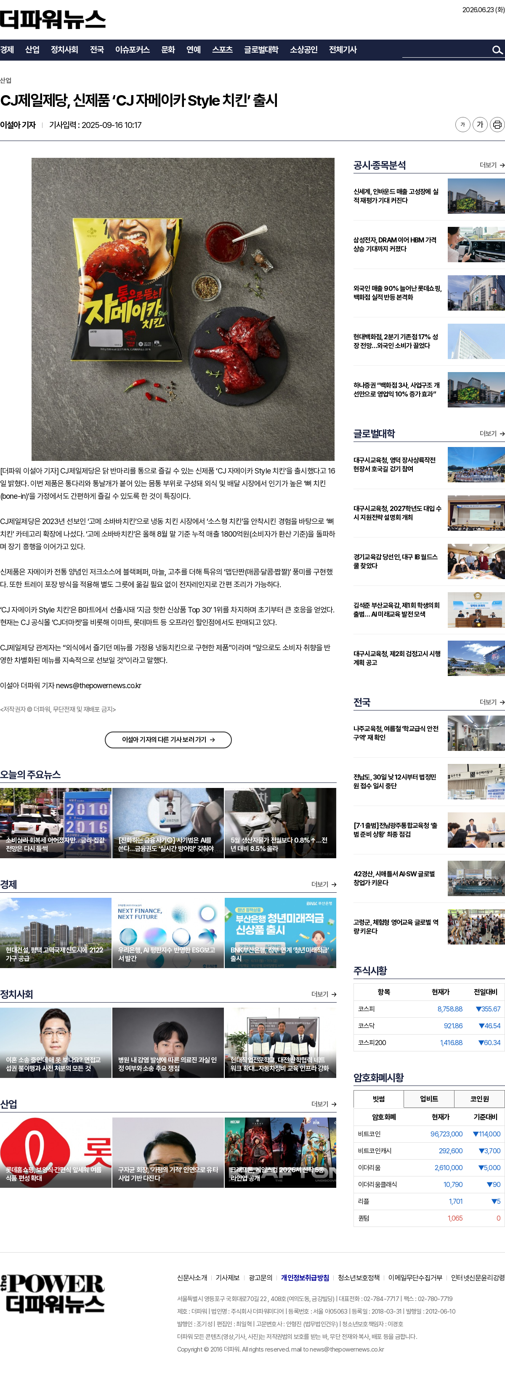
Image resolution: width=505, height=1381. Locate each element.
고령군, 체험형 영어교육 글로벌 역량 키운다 (396, 926)
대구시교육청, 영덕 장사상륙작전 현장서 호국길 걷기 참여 (394, 464)
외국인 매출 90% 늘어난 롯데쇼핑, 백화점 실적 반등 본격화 (397, 293)
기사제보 (228, 1278)
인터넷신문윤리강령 (478, 1278)
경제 (6, 50)
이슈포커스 (132, 50)
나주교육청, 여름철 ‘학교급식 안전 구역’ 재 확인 (396, 733)
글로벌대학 (261, 50)
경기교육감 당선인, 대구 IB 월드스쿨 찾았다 (396, 561)
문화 (168, 50)
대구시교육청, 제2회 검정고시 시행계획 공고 (397, 658)
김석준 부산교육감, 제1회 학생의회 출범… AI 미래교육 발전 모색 (396, 609)
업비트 (429, 1099)
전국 (97, 50)
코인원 (479, 1099)
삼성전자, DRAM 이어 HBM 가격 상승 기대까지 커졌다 (395, 244)
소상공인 (303, 50)
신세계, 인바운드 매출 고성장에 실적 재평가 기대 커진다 (396, 196)
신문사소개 (192, 1278)
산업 (32, 50)
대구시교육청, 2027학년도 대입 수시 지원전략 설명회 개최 (397, 513)
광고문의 (261, 1278)
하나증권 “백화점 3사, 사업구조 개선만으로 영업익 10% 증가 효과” (396, 389)
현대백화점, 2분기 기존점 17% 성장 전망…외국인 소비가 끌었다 (396, 341)
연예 (193, 50)
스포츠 (222, 50)
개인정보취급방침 (305, 1278)
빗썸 (379, 1099)
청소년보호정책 (359, 1278)
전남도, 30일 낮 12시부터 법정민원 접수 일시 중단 (395, 781)
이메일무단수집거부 (415, 1278)
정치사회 (64, 50)
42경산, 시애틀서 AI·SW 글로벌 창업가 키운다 (394, 878)
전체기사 (342, 50)
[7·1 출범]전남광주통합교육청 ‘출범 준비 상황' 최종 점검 (395, 830)
